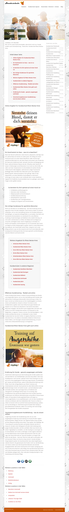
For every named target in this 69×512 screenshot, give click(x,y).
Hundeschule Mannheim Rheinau (54, 66)
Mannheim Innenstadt (14, 489)
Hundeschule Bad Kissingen (20, 272)
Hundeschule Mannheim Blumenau (54, 85)
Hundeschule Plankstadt (54, 46)
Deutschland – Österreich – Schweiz (50, 7)
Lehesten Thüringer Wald (15, 498)
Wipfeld (10, 474)
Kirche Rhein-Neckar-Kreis (20, 253)
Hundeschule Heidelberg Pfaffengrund (54, 74)
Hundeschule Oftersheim (54, 58)
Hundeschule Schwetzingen (54, 52)
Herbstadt (11, 477)
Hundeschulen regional (33, 7)
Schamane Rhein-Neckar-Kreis (21, 243)
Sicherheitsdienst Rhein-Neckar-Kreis (23, 256)
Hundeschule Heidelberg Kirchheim (54, 100)
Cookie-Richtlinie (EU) (59, 509)
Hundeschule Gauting (19, 284)
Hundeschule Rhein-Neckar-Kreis (22, 247)
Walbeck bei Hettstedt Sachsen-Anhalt (18, 492)
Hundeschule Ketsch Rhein (54, 60)
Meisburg (10, 471)
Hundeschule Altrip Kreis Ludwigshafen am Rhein (54, 81)
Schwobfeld (11, 495)
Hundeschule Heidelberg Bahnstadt (54, 93)
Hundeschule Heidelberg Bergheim (54, 104)
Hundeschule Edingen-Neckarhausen (54, 89)
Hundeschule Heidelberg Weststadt (54, 96)
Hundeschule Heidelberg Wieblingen (54, 77)
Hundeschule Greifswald (19, 278)
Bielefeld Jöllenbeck (13, 480)
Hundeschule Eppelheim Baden (54, 63)
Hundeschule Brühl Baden (54, 49)
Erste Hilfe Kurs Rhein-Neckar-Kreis (23, 250)
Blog (62, 7)
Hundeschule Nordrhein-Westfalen (22, 269)
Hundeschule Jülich (18, 281)
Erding (10, 483)
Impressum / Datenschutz (48, 509)
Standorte (23, 7)
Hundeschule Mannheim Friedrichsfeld (54, 55)
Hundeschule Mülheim (19, 275)
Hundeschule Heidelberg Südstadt (54, 108)
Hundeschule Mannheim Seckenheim (54, 70)
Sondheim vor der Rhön (14, 501)
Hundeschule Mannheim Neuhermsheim (54, 112)
